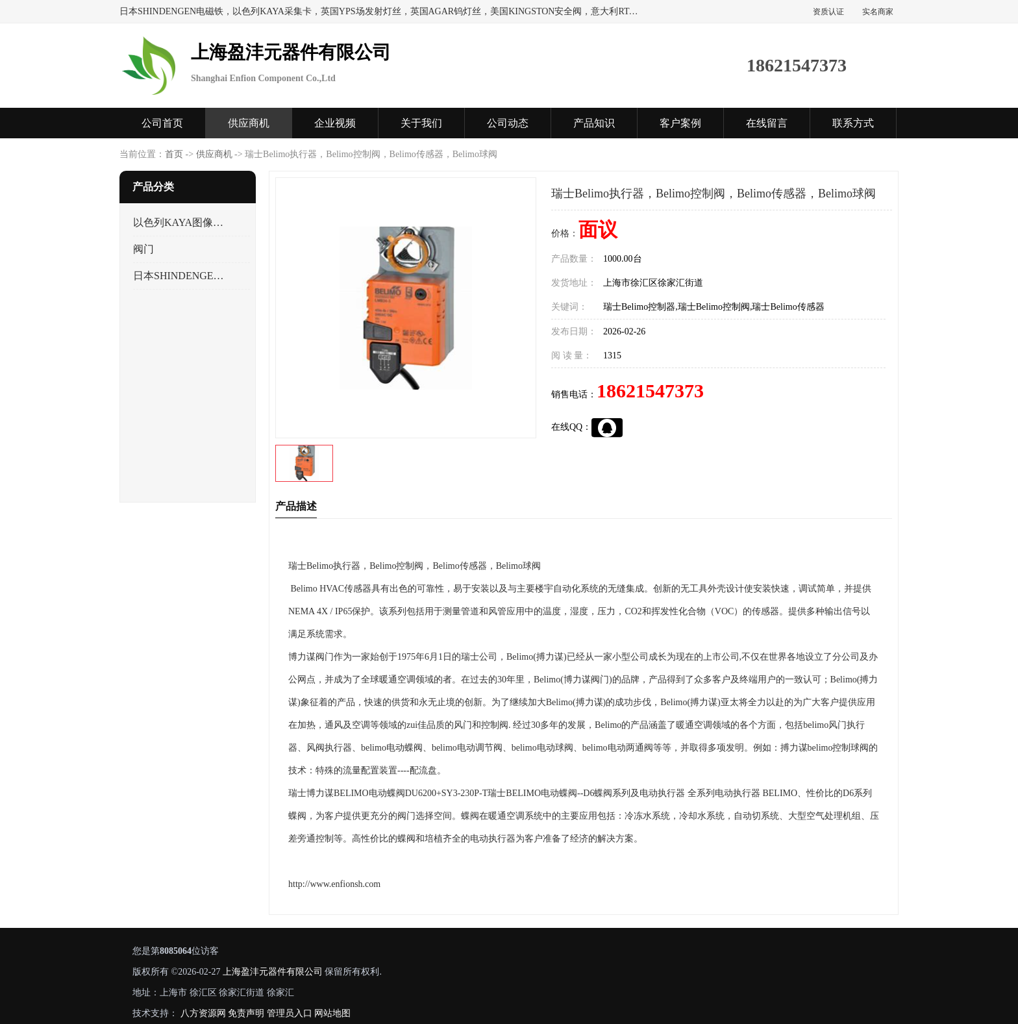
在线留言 (767, 123)
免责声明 (246, 1013)
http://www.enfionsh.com (334, 884)
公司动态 (507, 123)
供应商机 (248, 123)
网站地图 (332, 1013)
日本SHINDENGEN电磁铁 (180, 275)
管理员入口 (289, 1013)
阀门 (143, 249)
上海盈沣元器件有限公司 (273, 972)
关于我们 (421, 123)
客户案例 (680, 123)
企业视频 (335, 123)
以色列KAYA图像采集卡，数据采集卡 (180, 222)
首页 (174, 154)
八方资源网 (203, 1013)
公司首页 (162, 123)
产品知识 (594, 123)
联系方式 (853, 123)
